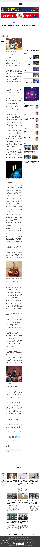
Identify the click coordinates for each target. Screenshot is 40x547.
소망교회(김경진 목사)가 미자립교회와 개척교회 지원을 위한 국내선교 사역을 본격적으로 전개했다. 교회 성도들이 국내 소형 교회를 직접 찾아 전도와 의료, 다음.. (34, 509)
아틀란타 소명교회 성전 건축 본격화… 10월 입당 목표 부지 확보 (12, 502)
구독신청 (35, 1)
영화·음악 (17, 22)
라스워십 (11, 449)
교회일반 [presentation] (3, 475)
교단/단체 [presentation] (3, 478)
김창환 (25, 128)
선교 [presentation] (3, 480)
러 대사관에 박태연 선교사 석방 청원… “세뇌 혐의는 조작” (27, 63)
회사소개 (9, 542)
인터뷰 (16, 449)
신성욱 (25, 107)
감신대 (20, 449)
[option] (28, 149)
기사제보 (20, 542)
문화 (14, 22)
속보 (25, 50)
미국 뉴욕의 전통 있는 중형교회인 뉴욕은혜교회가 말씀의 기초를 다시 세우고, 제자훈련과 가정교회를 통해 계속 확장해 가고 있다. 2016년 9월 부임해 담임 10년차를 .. (23, 506)
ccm (8, 449)
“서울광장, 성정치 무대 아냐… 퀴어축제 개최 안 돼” (28, 75)
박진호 (25, 114)
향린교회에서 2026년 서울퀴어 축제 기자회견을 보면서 (29, 126)
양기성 (25, 132)
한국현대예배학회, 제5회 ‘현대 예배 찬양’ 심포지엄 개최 (28, 69)
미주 (32, 1)
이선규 (25, 140)
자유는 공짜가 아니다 (28, 131)
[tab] (3, 476)
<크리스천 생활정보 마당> (18, 467)
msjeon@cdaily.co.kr (4, 36)
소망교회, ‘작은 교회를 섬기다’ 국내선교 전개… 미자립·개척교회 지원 (33, 502)
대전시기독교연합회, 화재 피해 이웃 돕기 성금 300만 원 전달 (23, 523)
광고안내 (13, 542)
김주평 (8, 451)
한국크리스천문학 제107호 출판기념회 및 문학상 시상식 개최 (28, 57)
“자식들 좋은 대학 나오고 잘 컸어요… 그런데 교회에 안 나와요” (34, 482)
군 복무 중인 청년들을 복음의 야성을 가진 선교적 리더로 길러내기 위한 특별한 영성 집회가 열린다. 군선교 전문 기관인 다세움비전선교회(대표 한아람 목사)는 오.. (12, 487)
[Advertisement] (31, 41)
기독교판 (26, 1)
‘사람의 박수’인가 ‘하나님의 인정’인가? (28, 106)
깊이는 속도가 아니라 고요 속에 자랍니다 (29, 119)
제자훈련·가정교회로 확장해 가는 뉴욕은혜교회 (23, 501)
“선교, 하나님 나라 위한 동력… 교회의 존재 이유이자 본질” (12, 523)
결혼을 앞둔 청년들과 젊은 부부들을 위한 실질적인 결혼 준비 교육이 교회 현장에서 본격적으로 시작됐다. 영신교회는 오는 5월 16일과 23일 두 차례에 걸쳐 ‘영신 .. (23, 489)
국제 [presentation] (3, 484)
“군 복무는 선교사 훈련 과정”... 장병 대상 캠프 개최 (12, 482)
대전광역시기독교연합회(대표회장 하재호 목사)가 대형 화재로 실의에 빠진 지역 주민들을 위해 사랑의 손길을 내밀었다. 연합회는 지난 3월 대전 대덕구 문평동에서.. (23, 528)
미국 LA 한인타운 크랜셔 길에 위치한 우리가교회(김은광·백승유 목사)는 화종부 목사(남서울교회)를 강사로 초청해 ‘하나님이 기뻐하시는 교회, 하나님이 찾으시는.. (34, 487)
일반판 (30, 1)
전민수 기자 (6, 35)
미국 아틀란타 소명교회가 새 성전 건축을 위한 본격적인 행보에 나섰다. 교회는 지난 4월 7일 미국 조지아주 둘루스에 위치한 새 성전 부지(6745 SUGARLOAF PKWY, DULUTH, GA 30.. (12, 508)
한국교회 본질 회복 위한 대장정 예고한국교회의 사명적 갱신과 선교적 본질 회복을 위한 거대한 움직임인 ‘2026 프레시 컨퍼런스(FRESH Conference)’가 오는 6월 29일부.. (12, 528)
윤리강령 (14, 543)
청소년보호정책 (31, 542)
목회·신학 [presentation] (3, 482)
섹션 (2, 1)
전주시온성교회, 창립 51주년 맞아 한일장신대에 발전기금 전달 (28, 81)
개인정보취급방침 (25, 542)
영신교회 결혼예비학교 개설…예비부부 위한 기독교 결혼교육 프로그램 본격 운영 (23, 482)
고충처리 (10, 543)
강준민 (25, 120)
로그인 (38, 1)
